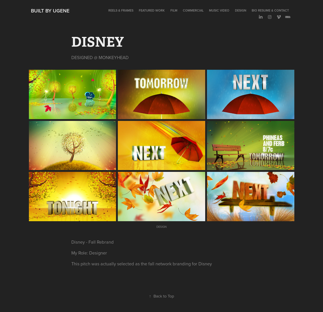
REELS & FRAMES (120, 10)
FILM (173, 10)
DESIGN (240, 10)
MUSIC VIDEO (219, 10)
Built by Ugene (50, 10)
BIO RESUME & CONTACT (270, 10)
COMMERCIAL (193, 10)
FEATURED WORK (152, 10)
